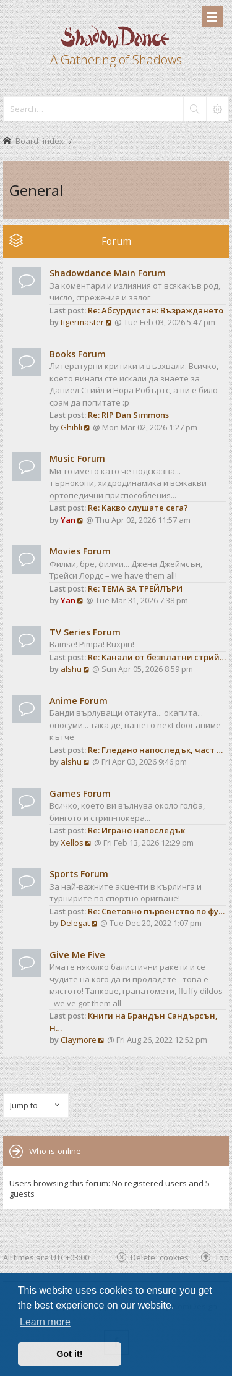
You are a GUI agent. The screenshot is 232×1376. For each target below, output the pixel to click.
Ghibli (71, 427)
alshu (71, 668)
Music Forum (77, 458)
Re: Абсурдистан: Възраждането (155, 310)
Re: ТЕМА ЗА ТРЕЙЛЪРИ (135, 588)
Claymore (79, 1039)
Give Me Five (77, 955)
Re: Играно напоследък (136, 830)
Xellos (72, 842)
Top (222, 1257)
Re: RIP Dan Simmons (128, 414)
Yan (68, 519)
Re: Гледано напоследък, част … (155, 749)
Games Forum (80, 793)
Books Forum (77, 354)
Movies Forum (80, 551)
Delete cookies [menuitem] (160, 1257)
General (36, 190)
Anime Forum (78, 701)
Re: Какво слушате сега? (138, 507)
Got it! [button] (69, 1354)
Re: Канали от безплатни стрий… (157, 657)
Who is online (55, 1151)
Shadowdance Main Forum (107, 273)
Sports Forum (78, 874)
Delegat (75, 922)
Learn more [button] (45, 1322)
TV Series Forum (85, 632)
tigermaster (82, 322)
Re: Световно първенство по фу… (156, 911)
